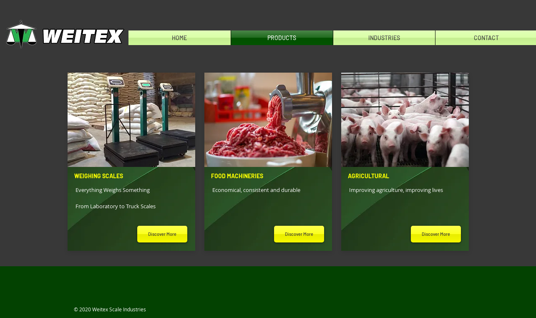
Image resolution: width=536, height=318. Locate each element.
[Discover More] (162, 234)
